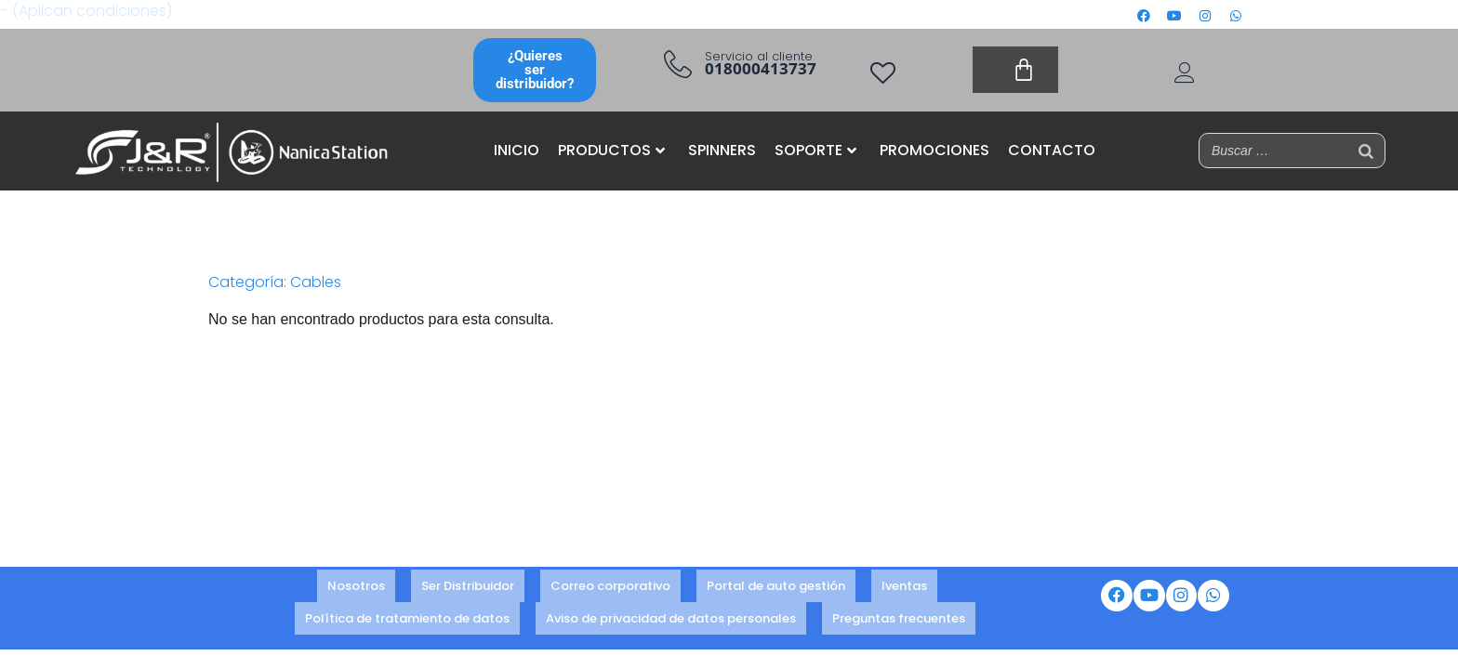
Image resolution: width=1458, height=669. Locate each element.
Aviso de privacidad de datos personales (671, 613)
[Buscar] (1366, 150)
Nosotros (356, 588)
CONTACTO (1051, 150)
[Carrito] (1015, 69)
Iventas (904, 588)
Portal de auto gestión (776, 588)
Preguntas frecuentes (898, 613)
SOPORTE (815, 150)
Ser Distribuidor (467, 588)
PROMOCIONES (934, 150)
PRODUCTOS (611, 150)
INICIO (516, 150)
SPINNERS (722, 150)
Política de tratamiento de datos (407, 613)
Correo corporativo (610, 588)
